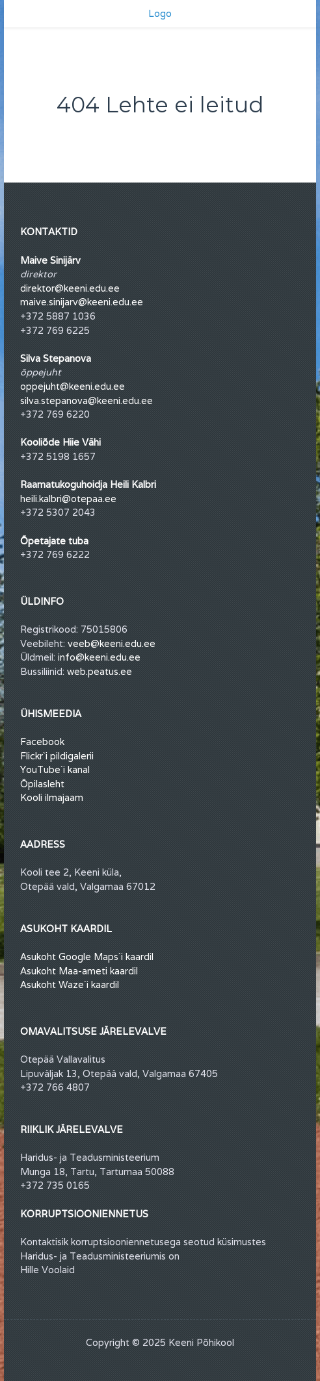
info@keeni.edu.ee (99, 657)
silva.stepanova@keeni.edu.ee (86, 400)
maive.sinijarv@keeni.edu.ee (81, 302)
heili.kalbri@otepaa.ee (68, 498)
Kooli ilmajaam (51, 797)
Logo (160, 13)
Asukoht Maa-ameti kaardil (79, 971)
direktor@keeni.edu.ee (70, 288)
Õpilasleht (42, 784)
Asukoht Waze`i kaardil (69, 984)
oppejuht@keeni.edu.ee (72, 386)
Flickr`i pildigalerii (57, 756)
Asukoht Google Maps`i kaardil (86, 956)
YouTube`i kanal (55, 769)
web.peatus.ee (99, 671)
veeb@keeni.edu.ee (111, 643)
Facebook (42, 741)
